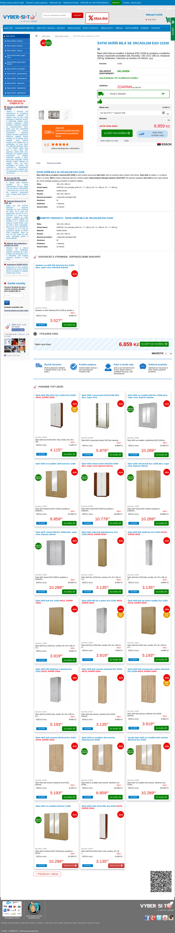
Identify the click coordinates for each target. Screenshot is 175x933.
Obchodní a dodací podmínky (36, 3)
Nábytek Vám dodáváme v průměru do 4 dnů (15, 244)
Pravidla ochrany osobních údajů (12, 3)
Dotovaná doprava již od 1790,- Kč (15, 202)
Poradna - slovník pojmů (132, 3)
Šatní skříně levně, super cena (16, 56)
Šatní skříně (131, 28)
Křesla (119, 28)
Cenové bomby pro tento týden (16, 311)
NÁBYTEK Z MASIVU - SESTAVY (51, 28)
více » (73, 313)
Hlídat (126, 141)
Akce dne (101, 18)
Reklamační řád (55, 3)
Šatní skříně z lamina (14, 46)
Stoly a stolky (90, 28)
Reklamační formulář (70, 3)
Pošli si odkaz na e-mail (109, 141)
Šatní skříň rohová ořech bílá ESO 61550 (100, 465)
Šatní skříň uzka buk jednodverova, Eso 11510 (100, 533)
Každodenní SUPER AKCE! (16, 265)
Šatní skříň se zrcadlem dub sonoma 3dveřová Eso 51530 (98, 738)
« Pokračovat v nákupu (47, 874)
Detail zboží (70, 866)
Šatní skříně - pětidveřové (16, 93)
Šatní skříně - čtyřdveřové (16, 88)
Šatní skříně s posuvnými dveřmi (16, 63)
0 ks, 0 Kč (159, 17)
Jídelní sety (107, 28)
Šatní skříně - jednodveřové (17, 74)
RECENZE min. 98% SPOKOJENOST (95, 3)
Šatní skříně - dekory (14, 51)
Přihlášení (160, 8)
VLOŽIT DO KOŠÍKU (117, 133)
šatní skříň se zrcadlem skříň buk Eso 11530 (56, 464)
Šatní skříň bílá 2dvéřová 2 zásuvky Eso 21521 (54, 670)
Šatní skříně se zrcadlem (16, 69)
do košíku (69, 325)
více (151, 58)
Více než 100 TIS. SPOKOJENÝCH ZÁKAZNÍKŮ (15, 179)
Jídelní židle (74, 28)
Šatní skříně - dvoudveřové (17, 78)
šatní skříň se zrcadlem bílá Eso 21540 (148, 396)
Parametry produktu (54, 163)
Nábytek (8, 28)
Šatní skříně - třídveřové (15, 83)
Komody (145, 28)
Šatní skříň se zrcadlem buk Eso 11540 (53, 806)
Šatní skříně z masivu (15, 41)
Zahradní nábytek (24, 28)
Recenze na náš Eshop (145, 8)
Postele (155, 28)
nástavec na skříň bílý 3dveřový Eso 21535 (55, 266)
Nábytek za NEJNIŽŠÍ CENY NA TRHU (16, 108)
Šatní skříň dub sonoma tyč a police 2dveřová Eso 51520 (148, 670)
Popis (38, 163)
